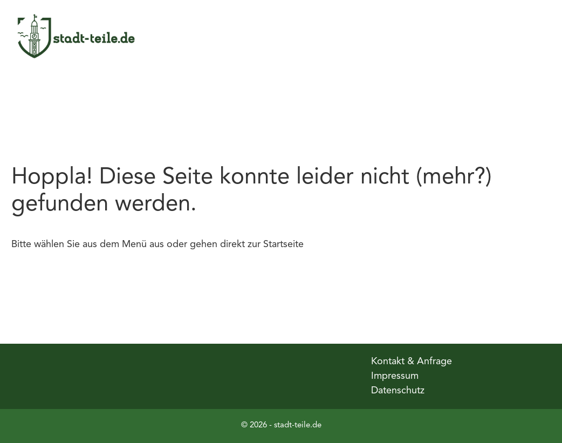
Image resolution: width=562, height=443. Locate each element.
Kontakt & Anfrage (411, 361)
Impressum (395, 376)
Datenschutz (397, 391)
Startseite (283, 244)
